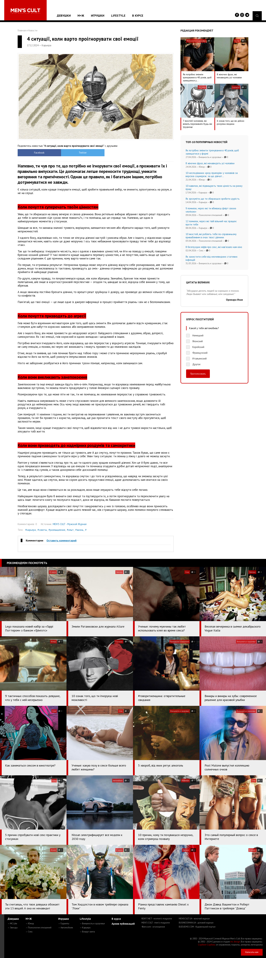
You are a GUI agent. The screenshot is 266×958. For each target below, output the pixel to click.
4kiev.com (153, 926)
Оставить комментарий (61, 540)
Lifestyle (118, 15)
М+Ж (81, 15)
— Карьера (85, 927)
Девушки (64, 15)
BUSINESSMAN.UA (196, 922)
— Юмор (30, 923)
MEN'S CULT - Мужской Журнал (70, 524)
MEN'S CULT (155, 922)
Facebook (37, 152)
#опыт (70, 529)
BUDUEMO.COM (197, 926)
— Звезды (13, 927)
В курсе (137, 15)
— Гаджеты (63, 923)
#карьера (30, 529)
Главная (22, 30)
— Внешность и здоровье (92, 923)
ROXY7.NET (156, 918)
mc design (235, 941)
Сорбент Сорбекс (206, 944)
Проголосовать (198, 373)
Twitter (76, 152)
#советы (42, 529)
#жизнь (79, 529)
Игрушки (97, 15)
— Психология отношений (38, 927)
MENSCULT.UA (194, 918)
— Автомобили (65, 927)
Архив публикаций (123, 923)
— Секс (29, 931)
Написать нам (251, 952)
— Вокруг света (87, 931)
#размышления (57, 529)
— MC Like (12, 923)
